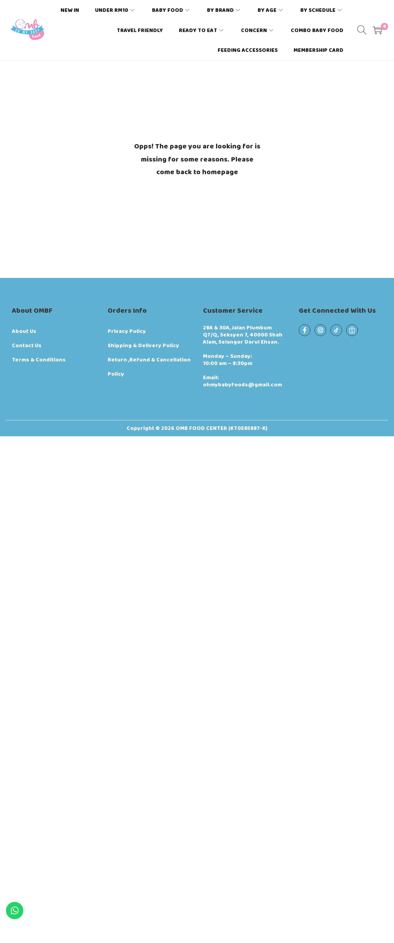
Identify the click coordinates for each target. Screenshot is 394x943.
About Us (24, 331)
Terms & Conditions (39, 360)
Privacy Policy (127, 331)
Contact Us (27, 345)
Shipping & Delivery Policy (143, 345)
